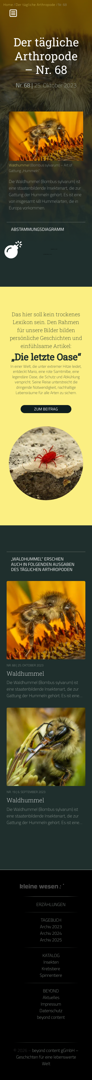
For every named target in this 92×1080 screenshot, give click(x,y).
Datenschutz (50, 1010)
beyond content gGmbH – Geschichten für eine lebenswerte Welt (47, 1057)
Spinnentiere (51, 975)
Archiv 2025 (51, 940)
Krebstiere (51, 968)
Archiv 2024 (51, 933)
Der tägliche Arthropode (36, 4)
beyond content (51, 1017)
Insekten (51, 962)
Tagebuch (51, 920)
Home (8, 4)
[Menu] (13, 13)
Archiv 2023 (51, 926)
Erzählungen (51, 904)
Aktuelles (51, 997)
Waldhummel (19, 165)
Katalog (51, 955)
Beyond (51, 991)
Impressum (51, 1004)
